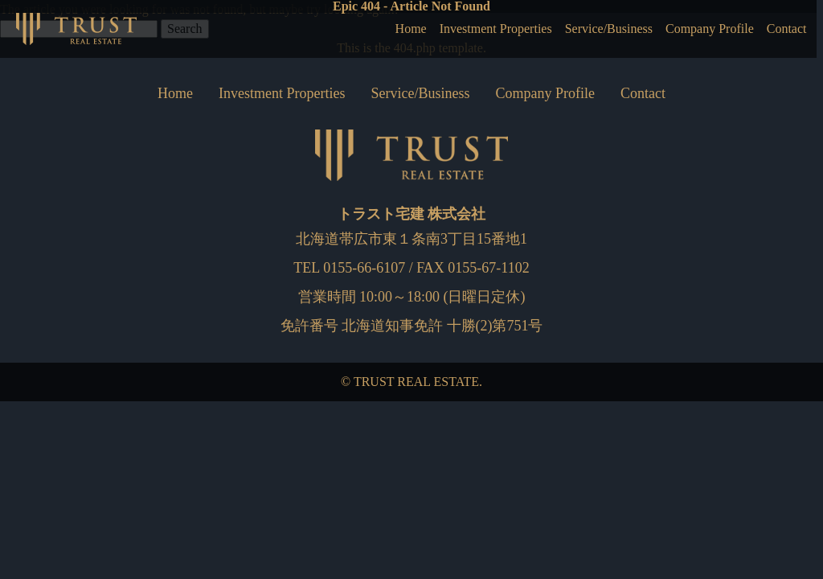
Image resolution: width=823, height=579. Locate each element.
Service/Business (587, 29)
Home (368, 29)
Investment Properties (462, 29)
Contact (784, 29)
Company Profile (699, 29)
